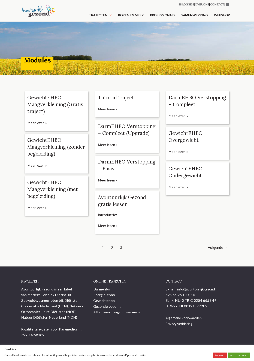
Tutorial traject (116, 101)
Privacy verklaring (179, 334)
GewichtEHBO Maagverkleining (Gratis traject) (47, 108)
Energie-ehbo (104, 305)
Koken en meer (131, 17)
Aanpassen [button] (220, 355)
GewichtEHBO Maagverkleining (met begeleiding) (54, 193)
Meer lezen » (37, 127)
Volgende (216, 258)
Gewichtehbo (104, 311)
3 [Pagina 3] (120, 258)
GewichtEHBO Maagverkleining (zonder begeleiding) (52, 150)
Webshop (222, 17)
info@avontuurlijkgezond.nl (199, 299)
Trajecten (98, 17)
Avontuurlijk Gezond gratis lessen (123, 211)
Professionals (162, 17)
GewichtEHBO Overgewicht (186, 147)
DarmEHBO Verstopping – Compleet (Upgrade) (122, 137)
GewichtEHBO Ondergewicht (186, 182)
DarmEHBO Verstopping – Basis (122, 176)
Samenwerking (194, 17)
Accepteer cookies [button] (238, 355)
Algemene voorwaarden (184, 328)
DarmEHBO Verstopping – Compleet (185, 108)
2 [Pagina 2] (111, 258)
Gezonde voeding (107, 316)
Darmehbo (101, 299)
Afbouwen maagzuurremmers (116, 322)
